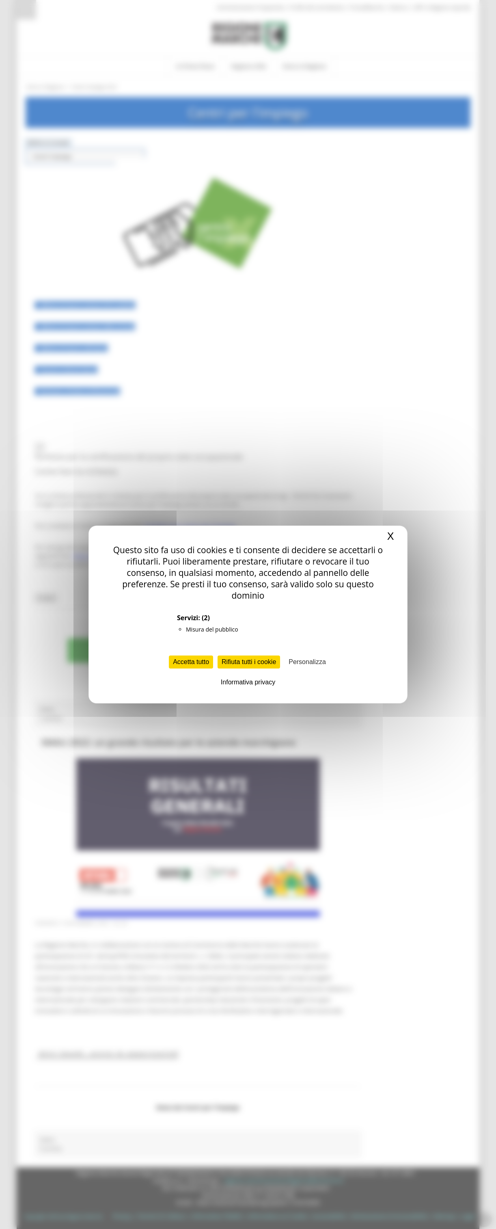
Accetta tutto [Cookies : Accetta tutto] (191, 661)
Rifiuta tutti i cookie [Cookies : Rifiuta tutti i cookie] (249, 661)
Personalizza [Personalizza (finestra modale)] (307, 661)
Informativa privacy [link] (248, 682)
